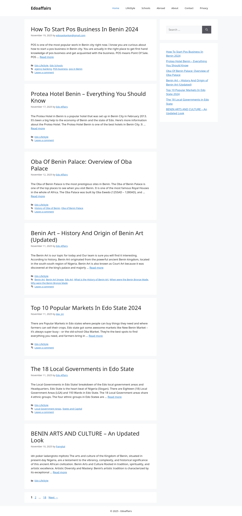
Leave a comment (44, 72)
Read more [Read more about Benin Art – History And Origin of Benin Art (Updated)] (97, 267)
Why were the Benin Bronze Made (49, 283)
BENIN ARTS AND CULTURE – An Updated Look (85, 437)
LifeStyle (130, 8)
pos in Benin (75, 68)
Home (115, 8)
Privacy (204, 8)
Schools (146, 8)
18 (45, 497)
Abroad (161, 8)
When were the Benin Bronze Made (129, 279)
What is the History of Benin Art (91, 279)
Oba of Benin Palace (72, 208)
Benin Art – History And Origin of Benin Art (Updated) (87, 236)
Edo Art (69, 279)
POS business (60, 68)
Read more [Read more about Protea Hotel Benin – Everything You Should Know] (38, 128)
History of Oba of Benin (47, 208)
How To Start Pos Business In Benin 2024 (84, 29)
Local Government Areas (48, 408)
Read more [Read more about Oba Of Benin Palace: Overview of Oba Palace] (38, 196)
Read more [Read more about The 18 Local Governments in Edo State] (115, 397)
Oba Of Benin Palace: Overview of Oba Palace (81, 165)
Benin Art (40, 279)
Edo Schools (56, 65)
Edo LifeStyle (41, 65)
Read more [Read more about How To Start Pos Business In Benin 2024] (47, 57)
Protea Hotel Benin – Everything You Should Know (88, 97)
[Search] (206, 30)
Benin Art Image (55, 279)
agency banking (43, 68)
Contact (189, 8)
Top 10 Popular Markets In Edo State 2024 (86, 308)
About (174, 8)
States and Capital (72, 408)
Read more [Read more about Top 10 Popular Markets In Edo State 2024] (96, 336)
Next (53, 497)
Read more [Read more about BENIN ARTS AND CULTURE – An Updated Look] (60, 472)
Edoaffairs (41, 8)
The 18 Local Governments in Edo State (82, 369)
